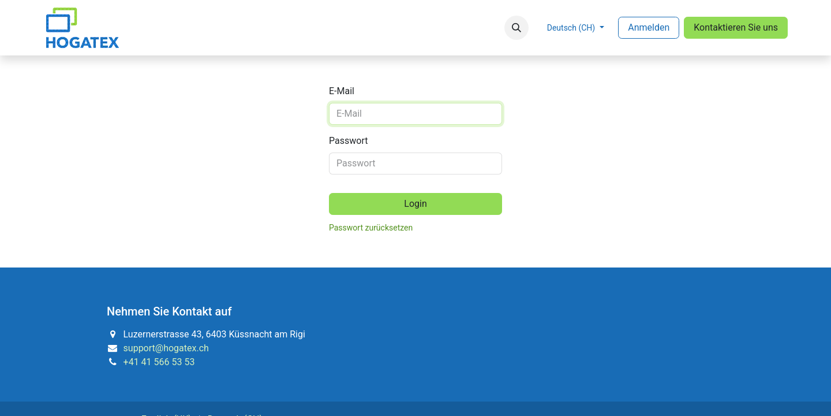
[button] (516, 28)
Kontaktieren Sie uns (736, 27)
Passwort (348, 140)
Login (415, 203)
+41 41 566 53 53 (159, 361)
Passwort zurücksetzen (371, 227)
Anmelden (648, 27)
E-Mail (341, 91)
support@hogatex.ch (166, 348)
